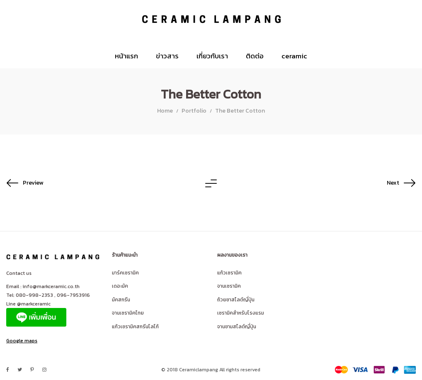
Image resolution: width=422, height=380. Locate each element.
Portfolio (194, 110)
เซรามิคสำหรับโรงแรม (240, 313)
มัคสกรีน (121, 299)
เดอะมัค (120, 286)
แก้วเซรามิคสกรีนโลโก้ (135, 326)
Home (165, 110)
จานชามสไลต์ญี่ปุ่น (236, 326)
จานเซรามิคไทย (128, 313)
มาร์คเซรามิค (125, 273)
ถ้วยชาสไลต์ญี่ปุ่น (236, 299)
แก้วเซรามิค (229, 273)
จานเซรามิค (229, 286)
